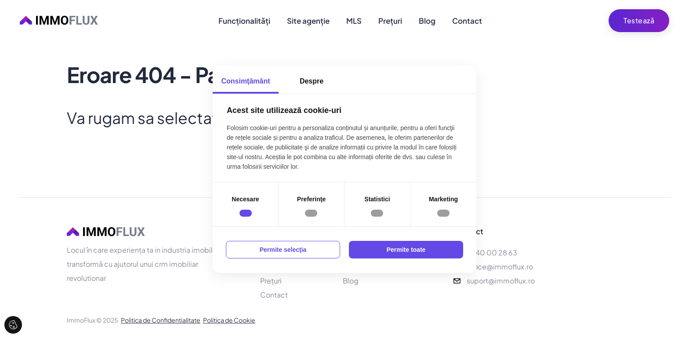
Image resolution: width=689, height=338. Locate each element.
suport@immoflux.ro (501, 281)
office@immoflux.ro (500, 267)
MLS (354, 20)
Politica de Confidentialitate (160, 321)
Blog (427, 20)
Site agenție (308, 20)
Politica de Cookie (229, 321)
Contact (467, 20)
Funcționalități (244, 20)
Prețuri (390, 20)
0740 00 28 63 (492, 253)
